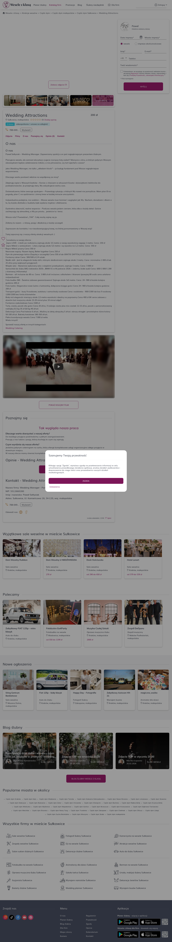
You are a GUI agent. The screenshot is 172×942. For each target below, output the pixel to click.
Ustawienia (54, 486)
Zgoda (86, 480)
